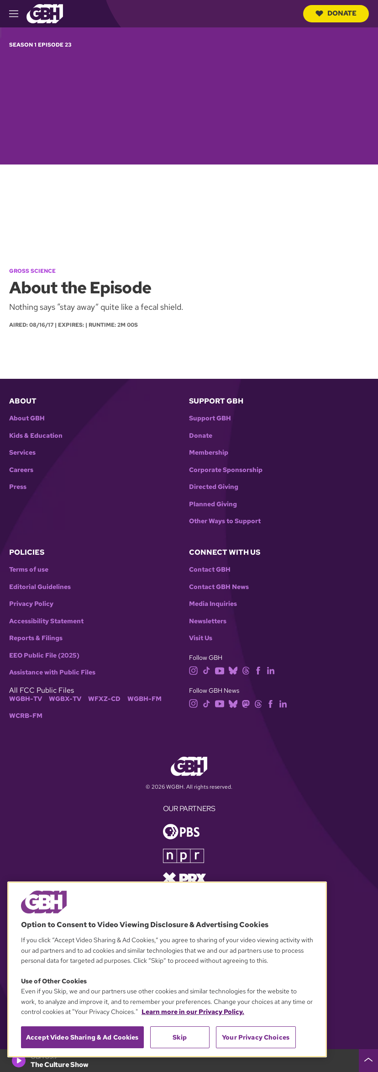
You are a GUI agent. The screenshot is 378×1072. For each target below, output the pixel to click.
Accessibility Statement (46, 621)
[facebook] (258, 670)
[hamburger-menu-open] (17, 14)
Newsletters (207, 621)
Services (22, 452)
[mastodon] (246, 703)
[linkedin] (271, 670)
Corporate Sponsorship (225, 470)
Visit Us (200, 638)
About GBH (27, 418)
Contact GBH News (219, 587)
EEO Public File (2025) (44, 655)
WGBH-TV (25, 699)
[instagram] (193, 670)
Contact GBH (210, 569)
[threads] (246, 670)
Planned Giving (213, 504)
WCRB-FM (25, 716)
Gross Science (32, 271)
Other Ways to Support (225, 521)
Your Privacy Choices (255, 1037)
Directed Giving (213, 487)
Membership (208, 452)
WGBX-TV (65, 699)
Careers (21, 470)
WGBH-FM (144, 699)
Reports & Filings (36, 638)
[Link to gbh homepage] (44, 13)
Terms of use (28, 569)
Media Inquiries (213, 604)
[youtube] (219, 670)
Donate (336, 13)
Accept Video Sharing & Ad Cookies (82, 1037)
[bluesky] (233, 670)
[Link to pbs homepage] (181, 831)
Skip (180, 1037)
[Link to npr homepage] (183, 855)
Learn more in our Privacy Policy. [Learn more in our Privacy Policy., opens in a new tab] (193, 1012)
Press (17, 487)
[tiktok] (206, 670)
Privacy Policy (31, 604)
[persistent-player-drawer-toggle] (368, 1060)
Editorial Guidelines (40, 587)
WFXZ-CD (104, 699)
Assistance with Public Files (52, 672)
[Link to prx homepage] (184, 878)
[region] (167, 969)
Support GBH (210, 418)
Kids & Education (36, 436)
